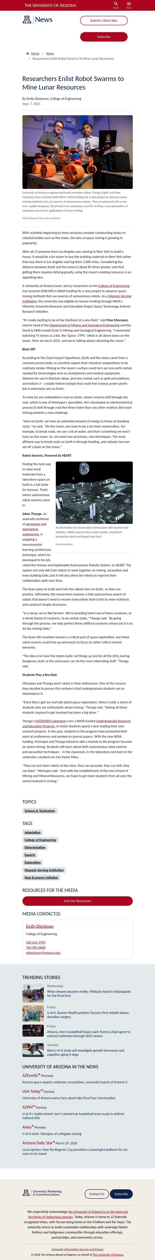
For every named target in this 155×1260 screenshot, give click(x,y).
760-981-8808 (36, 948)
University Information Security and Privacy (77, 1249)
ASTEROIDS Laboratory (51, 721)
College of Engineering (113, 286)
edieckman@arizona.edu (43, 953)
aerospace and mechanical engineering (34, 529)
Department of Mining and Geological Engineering (85, 325)
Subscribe (104, 37)
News (50, 53)
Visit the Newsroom (77, 901)
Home (35, 53)
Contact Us (96, 1194)
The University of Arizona (108, 1255)
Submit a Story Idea (103, 20)
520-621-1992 (36, 942)
